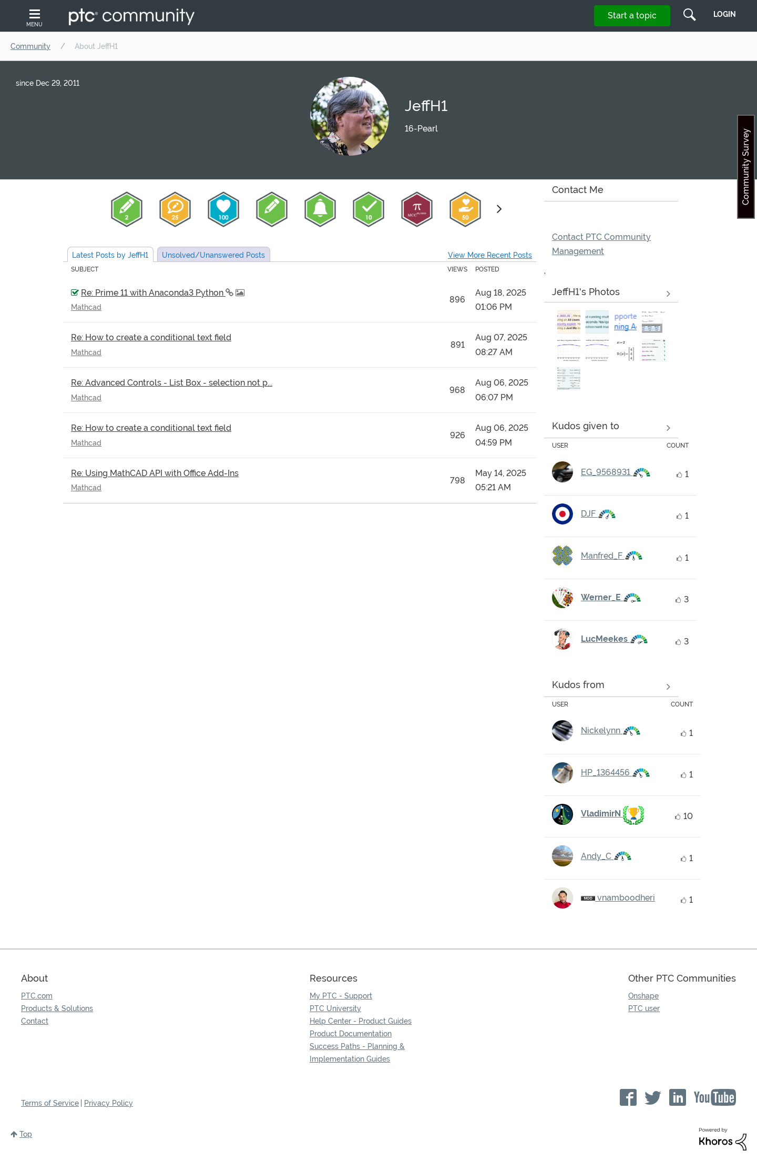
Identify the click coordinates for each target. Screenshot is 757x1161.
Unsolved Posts (213, 255)
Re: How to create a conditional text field (151, 337)
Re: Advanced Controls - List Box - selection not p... (171, 383)
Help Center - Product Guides (361, 1021)
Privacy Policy (108, 1103)
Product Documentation (351, 1033)
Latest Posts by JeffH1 (110, 255)
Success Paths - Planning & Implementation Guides (357, 1052)
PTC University (335, 1008)
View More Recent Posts (490, 255)
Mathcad (86, 307)
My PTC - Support (341, 996)
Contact (34, 1021)
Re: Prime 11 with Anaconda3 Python (153, 293)
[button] (568, 322)
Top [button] (25, 1134)
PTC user (644, 1008)
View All (611, 294)
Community (30, 46)
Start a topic (632, 16)
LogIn (724, 14)
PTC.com (37, 996)
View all (611, 428)
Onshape (643, 996)
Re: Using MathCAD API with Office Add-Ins (155, 473)
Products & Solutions (57, 1008)
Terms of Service (50, 1103)
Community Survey (746, 166)
